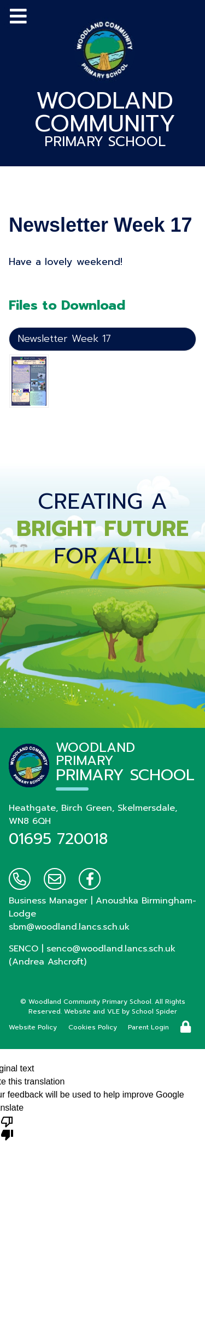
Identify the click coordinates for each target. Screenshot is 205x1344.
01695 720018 (58, 839)
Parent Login (148, 1027)
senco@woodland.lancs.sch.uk (110, 948)
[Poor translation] (7, 1127)
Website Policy (33, 1027)
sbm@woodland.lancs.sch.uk (69, 926)
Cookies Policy (92, 1027)
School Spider (154, 1011)
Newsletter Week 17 (64, 338)
